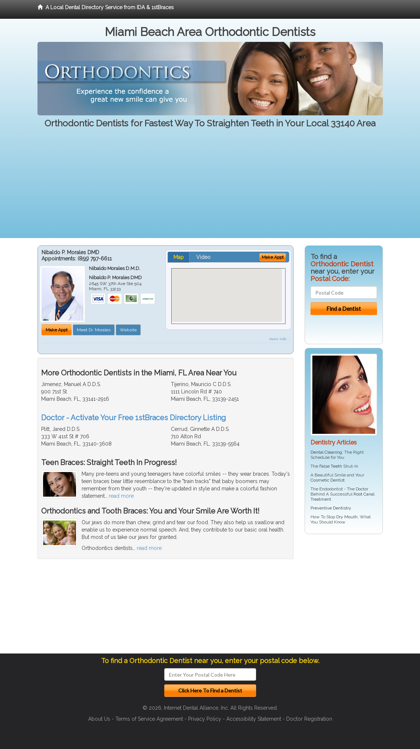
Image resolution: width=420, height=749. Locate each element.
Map (178, 257)
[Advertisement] (210, 186)
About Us (99, 719)
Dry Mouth (347, 516)
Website (128, 329)
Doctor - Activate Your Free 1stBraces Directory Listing (133, 417)
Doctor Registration (309, 719)
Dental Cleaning (326, 452)
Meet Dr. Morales (94, 329)
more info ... (279, 339)
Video (203, 257)
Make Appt (57, 329)
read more (121, 496)
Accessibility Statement (253, 719)
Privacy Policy (204, 719)
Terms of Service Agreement (149, 719)
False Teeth (330, 466)
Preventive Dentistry (330, 508)
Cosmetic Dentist (327, 480)
